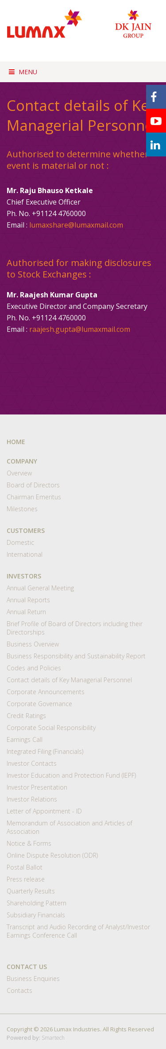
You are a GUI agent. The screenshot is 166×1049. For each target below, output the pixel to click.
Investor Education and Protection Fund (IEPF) (71, 775)
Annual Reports (28, 600)
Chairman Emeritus (34, 497)
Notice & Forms (29, 843)
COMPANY (22, 461)
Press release (26, 879)
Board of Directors (33, 485)
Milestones (22, 509)
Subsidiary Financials (36, 915)
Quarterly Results (31, 891)
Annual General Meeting (40, 588)
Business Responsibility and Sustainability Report (76, 656)
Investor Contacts (32, 763)
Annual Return (26, 612)
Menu (23, 72)
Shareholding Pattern (36, 903)
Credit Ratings (26, 715)
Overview (19, 473)
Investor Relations (32, 799)
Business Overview (33, 644)
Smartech (53, 1037)
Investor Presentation (37, 787)
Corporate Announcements (46, 692)
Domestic (20, 542)
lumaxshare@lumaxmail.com (76, 225)
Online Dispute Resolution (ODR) (52, 855)
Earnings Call (24, 739)
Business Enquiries (33, 978)
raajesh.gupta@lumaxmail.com (79, 329)
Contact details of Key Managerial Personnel (69, 680)
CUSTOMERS (26, 530)
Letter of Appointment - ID (44, 811)
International (24, 554)
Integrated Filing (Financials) (45, 751)
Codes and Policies (34, 668)
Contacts (19, 990)
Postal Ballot (24, 867)
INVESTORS (24, 576)
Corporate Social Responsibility (51, 727)
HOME (16, 441)
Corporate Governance (39, 703)
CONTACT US (27, 966)
